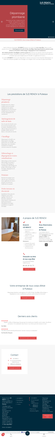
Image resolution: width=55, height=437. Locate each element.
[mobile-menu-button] (27, 433)
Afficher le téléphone (15, 364)
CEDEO (37, 432)
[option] (27, 21)
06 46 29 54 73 (28, 266)
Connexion (51, 432)
